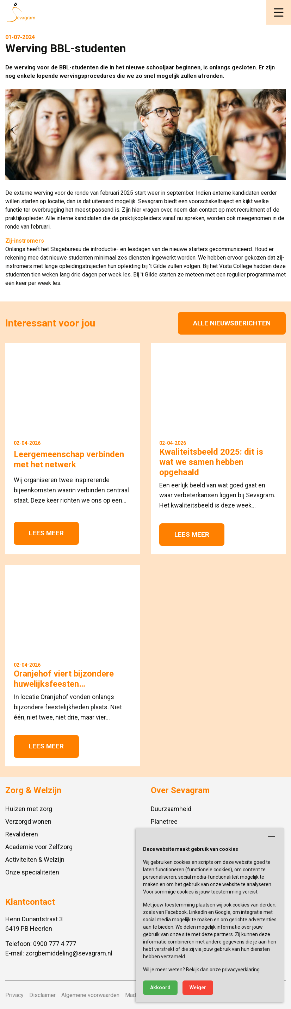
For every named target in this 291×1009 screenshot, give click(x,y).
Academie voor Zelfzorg (39, 847)
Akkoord (160, 987)
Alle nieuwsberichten (232, 323)
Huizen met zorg (28, 808)
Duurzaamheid (171, 808)
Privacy (14, 995)
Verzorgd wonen (28, 821)
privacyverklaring (241, 969)
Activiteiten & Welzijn (34, 859)
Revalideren (21, 834)
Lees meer (46, 533)
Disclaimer (42, 995)
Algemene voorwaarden (90, 995)
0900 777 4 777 (54, 943)
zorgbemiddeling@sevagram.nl (68, 953)
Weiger (198, 987)
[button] (278, 12)
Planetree (164, 821)
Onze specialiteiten (32, 872)
